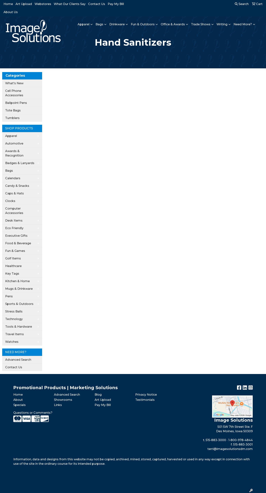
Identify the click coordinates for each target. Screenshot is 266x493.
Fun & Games (15, 251)
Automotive (14, 143)
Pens (9, 296)
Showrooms (63, 400)
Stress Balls (14, 311)
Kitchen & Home (17, 281)
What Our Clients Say (70, 4)
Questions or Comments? (32, 412)
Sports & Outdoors (19, 304)
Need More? (242, 24)
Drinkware (117, 24)
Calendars (12, 178)
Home (8, 4)
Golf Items (13, 258)
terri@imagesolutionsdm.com (230, 449)
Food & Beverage (18, 243)
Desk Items (14, 220)
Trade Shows (200, 24)
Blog (98, 394)
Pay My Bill (116, 4)
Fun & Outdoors (143, 24)
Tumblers (12, 118)
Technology (14, 319)
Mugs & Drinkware (19, 288)
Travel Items (14, 334)
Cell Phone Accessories (14, 93)
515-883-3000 (216, 440)
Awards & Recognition (14, 153)
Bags (99, 24)
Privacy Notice (146, 394)
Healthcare (13, 266)
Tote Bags (13, 110)
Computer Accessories (14, 211)
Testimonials (145, 400)
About (18, 400)
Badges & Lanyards (19, 163)
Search (242, 4)
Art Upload (24, 4)
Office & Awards (173, 24)
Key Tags (12, 273)
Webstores (43, 4)
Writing (221, 24)
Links (58, 405)
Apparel (83, 24)
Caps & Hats (14, 193)
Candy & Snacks (17, 186)
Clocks (10, 201)
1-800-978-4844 (240, 440)
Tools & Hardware (18, 326)
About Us (11, 12)
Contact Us (96, 4)
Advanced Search (18, 359)
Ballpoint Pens (16, 103)
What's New (14, 83)
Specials (19, 405)
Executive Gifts (16, 235)
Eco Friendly (14, 228)
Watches (11, 342)
